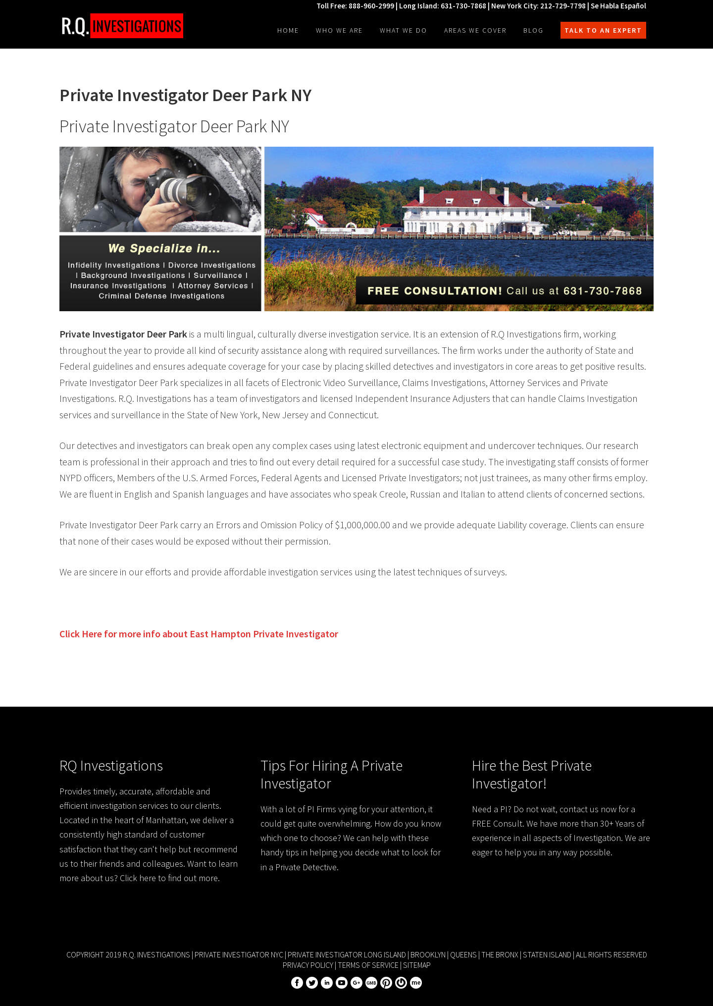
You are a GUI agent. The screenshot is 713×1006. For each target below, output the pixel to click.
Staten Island (547, 954)
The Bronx (499, 954)
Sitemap (417, 965)
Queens (463, 954)
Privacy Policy (308, 965)
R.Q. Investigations (121, 25)
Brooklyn (428, 954)
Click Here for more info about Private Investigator (198, 633)
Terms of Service (368, 965)
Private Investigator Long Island (347, 954)
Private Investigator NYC (239, 954)
